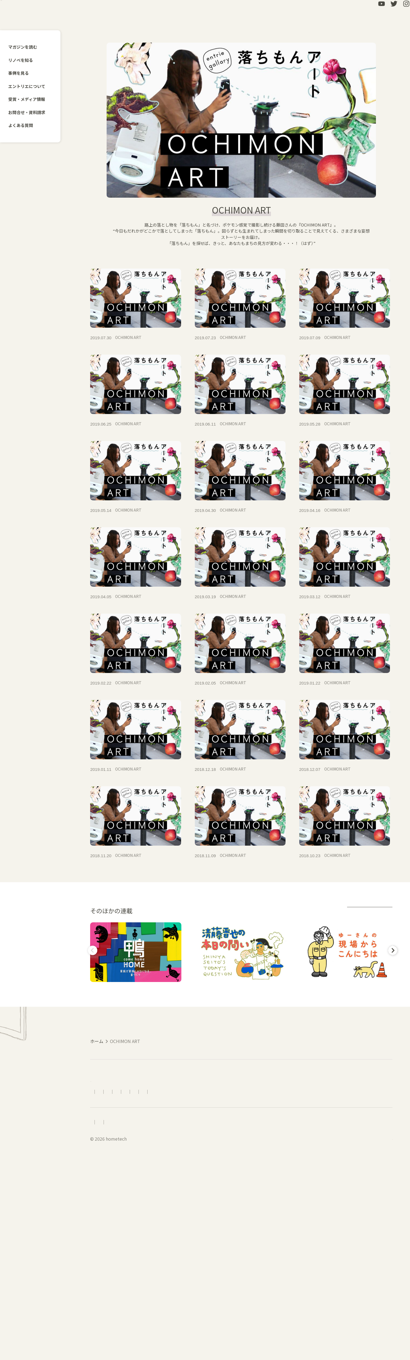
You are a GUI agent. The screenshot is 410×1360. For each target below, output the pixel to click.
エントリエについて (30, 86)
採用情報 (99, 1315)
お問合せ (253, 1277)
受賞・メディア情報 (29, 99)
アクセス (144, 1277)
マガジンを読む (25, 47)
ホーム (96, 1210)
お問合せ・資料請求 (30, 112)
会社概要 (125, 1315)
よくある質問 (23, 125)
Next (391, 1110)
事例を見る (21, 73)
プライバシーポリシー (165, 1315)
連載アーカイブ (369, 1070)
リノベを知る (23, 60)
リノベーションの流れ (181, 1277)
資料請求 (278, 1277)
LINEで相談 (306, 1277)
